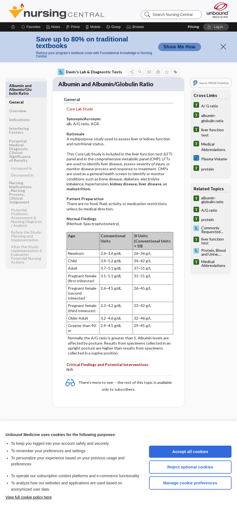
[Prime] (73, 27)
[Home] (13, 27)
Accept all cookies (190, 451)
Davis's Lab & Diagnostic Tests (90, 72)
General (16, 85)
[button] (135, 27)
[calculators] (210, 158)
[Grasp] (113, 27)
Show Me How (179, 46)
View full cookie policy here (28, 497)
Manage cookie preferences (190, 483)
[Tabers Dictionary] (210, 105)
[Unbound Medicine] (218, 10)
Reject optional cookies (190, 467)
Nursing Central (77, 11)
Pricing (193, 27)
